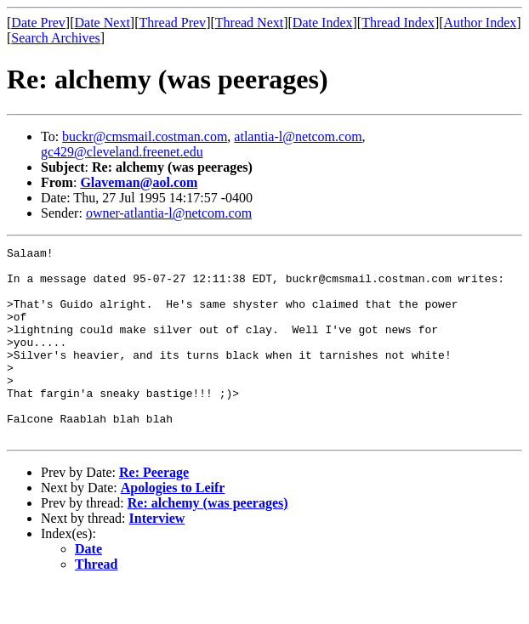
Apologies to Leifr (173, 526)
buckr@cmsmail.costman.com (144, 136)
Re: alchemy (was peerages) (208, 541)
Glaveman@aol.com (138, 182)
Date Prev (38, 22)
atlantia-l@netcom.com (297, 136)
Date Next (102, 22)
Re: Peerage (154, 510)
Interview (157, 556)
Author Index (480, 22)
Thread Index (398, 22)
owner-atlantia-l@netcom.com (169, 213)
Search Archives (55, 38)
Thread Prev (172, 22)
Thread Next (249, 22)
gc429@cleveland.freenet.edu (122, 152)
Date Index (323, 22)
